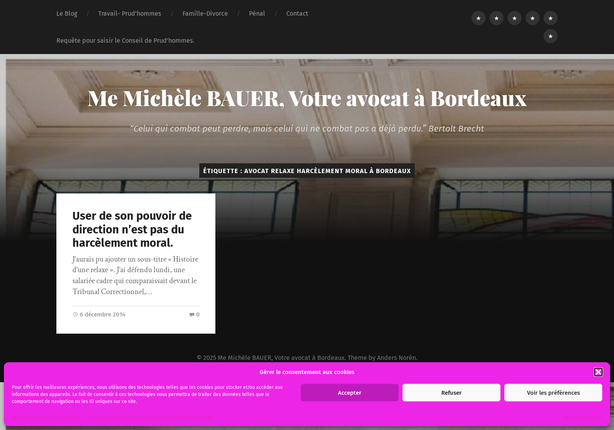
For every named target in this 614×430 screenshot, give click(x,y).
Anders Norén (396, 357)
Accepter (349, 392)
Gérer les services (582, 417)
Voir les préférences (553, 392)
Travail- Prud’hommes (129, 13)
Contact (297, 13)
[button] (598, 372)
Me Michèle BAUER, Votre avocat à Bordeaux (307, 97)
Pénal (257, 13)
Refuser (451, 392)
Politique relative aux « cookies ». (48, 417)
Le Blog (66, 13)
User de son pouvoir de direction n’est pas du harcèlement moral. (132, 229)
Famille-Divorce (205, 13)
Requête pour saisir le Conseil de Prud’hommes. (125, 40)
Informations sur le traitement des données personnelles (150, 417)
